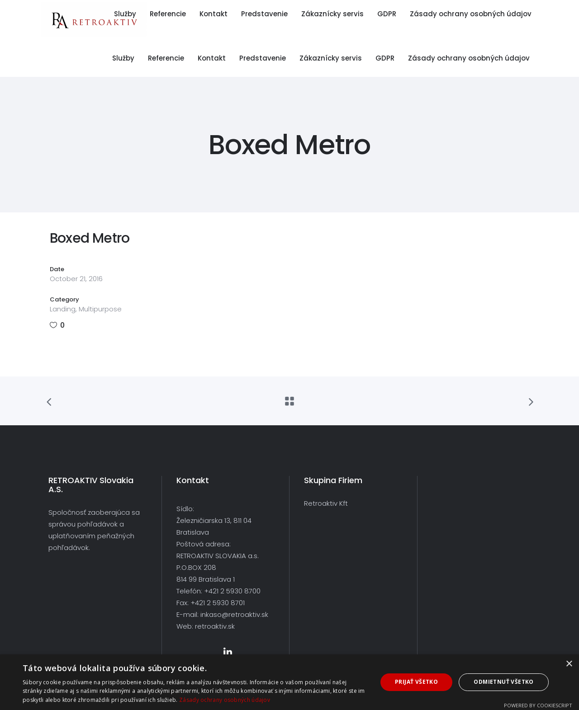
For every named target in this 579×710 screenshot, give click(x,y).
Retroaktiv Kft (326, 503)
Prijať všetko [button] (416, 682)
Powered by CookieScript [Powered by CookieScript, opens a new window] (538, 705)
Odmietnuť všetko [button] (503, 682)
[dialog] (289, 682)
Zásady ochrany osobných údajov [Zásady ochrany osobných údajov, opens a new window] (224, 700)
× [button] (568, 664)
